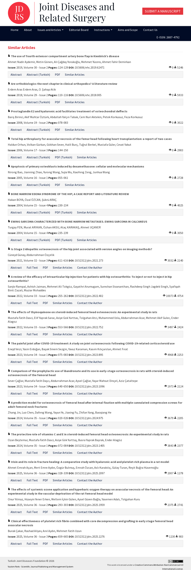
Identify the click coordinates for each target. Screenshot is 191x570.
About (28, 30)
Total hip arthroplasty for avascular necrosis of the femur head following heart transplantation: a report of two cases (90, 139)
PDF (57, 74)
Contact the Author (89, 267)
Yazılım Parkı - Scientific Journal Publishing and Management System (40, 566)
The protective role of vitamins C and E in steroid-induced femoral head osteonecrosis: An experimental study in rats (88, 434)
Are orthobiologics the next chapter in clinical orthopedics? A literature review (62, 84)
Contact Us (150, 30)
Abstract (16, 74)
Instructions (103, 30)
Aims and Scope (128, 30)
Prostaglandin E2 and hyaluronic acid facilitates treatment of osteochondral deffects (67, 111)
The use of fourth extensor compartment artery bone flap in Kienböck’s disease (63, 56)
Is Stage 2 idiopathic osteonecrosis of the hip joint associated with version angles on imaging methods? (80, 249)
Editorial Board (78, 30)
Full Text (32, 267)
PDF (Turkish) (63, 157)
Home (14, 30)
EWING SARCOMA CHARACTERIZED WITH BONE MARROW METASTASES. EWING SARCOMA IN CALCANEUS (77, 221)
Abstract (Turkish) (38, 74)
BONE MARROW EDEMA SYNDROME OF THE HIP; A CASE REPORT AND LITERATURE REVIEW (68, 194)
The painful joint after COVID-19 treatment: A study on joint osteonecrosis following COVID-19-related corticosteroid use (91, 343)
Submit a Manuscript (163, 11)
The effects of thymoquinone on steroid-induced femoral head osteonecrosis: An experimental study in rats (82, 312)
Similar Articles (74, 74)
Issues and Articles (50, 30)
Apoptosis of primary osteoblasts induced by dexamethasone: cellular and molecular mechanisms (76, 166)
